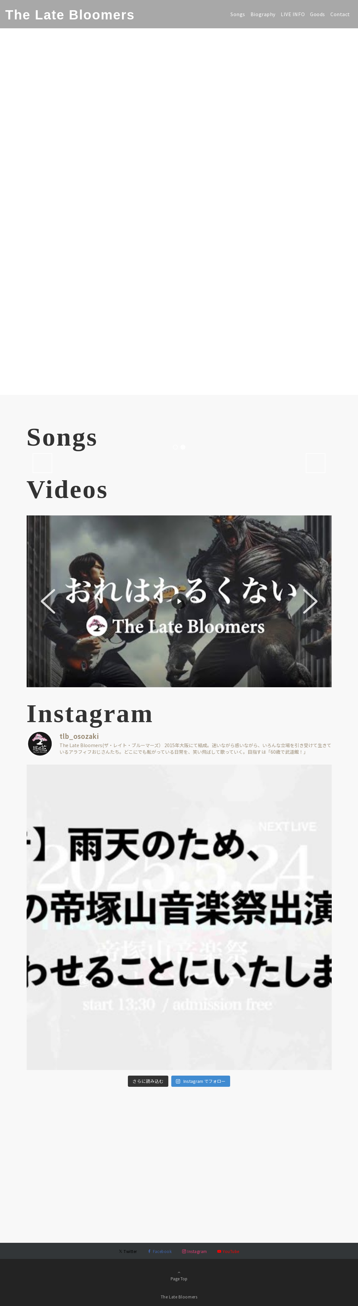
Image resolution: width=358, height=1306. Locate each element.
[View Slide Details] (92, 529)
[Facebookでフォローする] (160, 1251)
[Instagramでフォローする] (194, 1251)
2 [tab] (182, 578)
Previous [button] (42, 595)
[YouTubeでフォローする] (228, 1251)
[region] (179, 733)
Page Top (179, 1275)
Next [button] (315, 595)
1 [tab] (175, 578)
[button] (48, 733)
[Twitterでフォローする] (128, 1251)
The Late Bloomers (70, 15)
